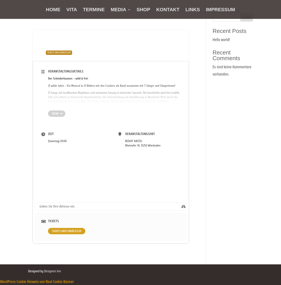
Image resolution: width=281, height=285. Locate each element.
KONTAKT (168, 10)
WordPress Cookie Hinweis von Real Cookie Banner (37, 281)
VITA (71, 10)
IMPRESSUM (220, 10)
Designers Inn (52, 271)
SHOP (143, 10)
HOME (53, 10)
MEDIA (118, 10)
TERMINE (94, 10)
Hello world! (221, 39)
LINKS (192, 10)
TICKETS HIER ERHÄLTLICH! (66, 231)
